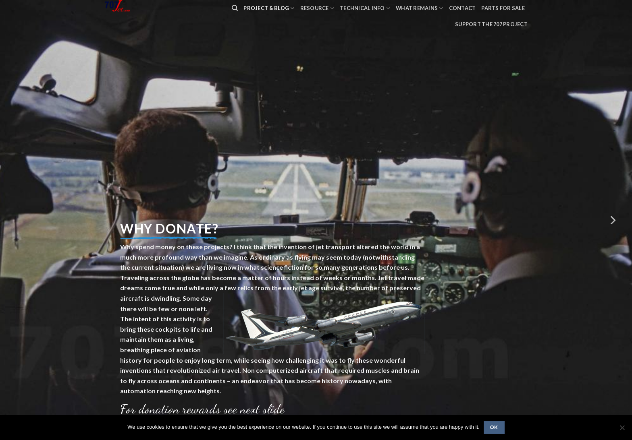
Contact (462, 8)
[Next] (612, 220)
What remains (419, 8)
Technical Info (365, 8)
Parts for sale (503, 8)
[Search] (235, 8)
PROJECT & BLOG (268, 8)
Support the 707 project (491, 24)
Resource (317, 8)
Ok (494, 427)
